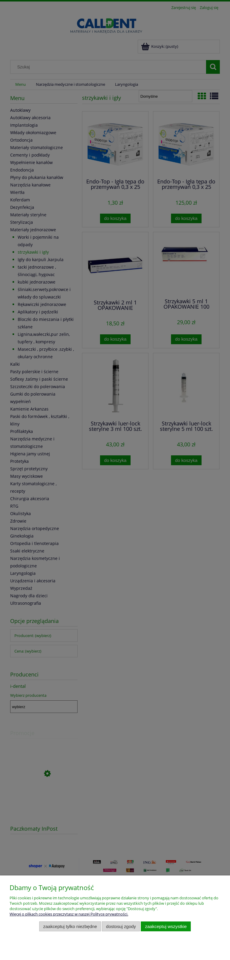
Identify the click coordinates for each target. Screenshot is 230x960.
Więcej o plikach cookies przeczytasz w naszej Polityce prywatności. (69, 914)
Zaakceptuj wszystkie (166, 926)
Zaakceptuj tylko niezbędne (70, 926)
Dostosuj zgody (121, 926)
